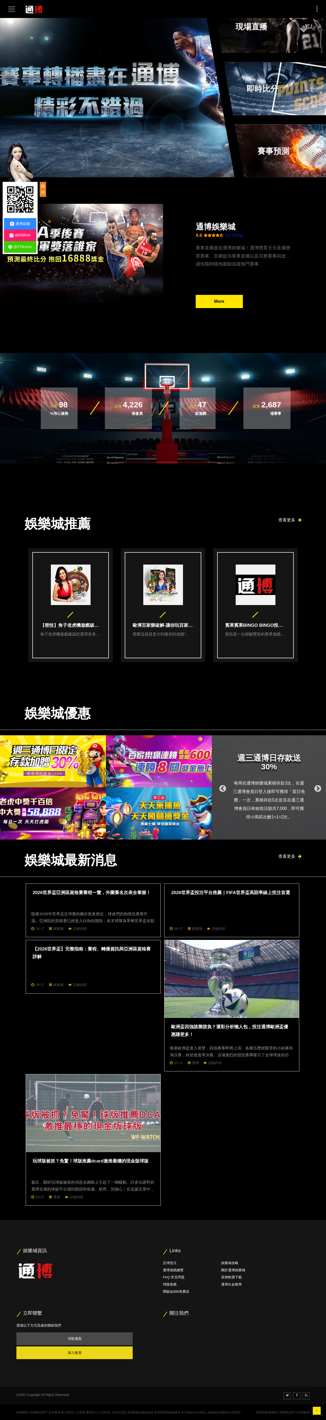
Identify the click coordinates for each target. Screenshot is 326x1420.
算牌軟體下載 (231, 1277)
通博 (195, 1063)
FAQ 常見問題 (174, 1277)
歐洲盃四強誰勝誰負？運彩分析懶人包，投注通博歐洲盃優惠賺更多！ (229, 1030)
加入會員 (75, 1353)
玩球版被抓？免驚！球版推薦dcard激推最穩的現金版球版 (90, 1161)
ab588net (20, 235)
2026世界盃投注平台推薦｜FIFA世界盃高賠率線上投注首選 (230, 892)
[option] (70, 605)
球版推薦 (170, 1284)
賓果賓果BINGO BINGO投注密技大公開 (255, 625)
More (219, 301)
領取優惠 (75, 1339)
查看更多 (290, 520)
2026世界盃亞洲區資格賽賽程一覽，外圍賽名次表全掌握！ (92, 892)
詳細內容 (80, 929)
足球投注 (170, 1263)
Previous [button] (221, 787)
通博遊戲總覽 (173, 1270)
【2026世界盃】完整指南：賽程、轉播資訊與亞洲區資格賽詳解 (92, 952)
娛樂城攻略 (229, 1263)
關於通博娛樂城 (233, 1270)
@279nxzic (20, 247)
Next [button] (316, 787)
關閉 (43, 189)
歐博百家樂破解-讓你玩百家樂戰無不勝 (163, 625)
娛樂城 (58, 929)
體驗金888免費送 (176, 1291)
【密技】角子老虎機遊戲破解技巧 (70, 625)
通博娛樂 (20, 224)
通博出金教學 (231, 1284)
